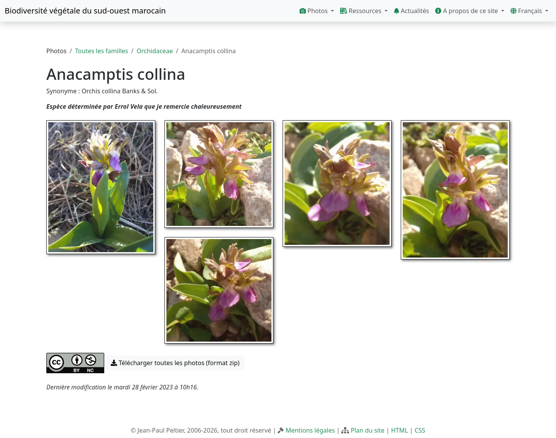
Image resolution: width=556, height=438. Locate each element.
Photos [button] (314, 11)
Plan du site (367, 430)
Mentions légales (310, 430)
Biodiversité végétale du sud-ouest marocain (85, 10)
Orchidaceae (155, 51)
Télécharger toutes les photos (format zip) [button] (175, 363)
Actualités (411, 11)
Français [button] (527, 11)
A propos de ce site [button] (467, 11)
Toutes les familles (101, 51)
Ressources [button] (361, 11)
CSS (420, 430)
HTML (399, 430)
